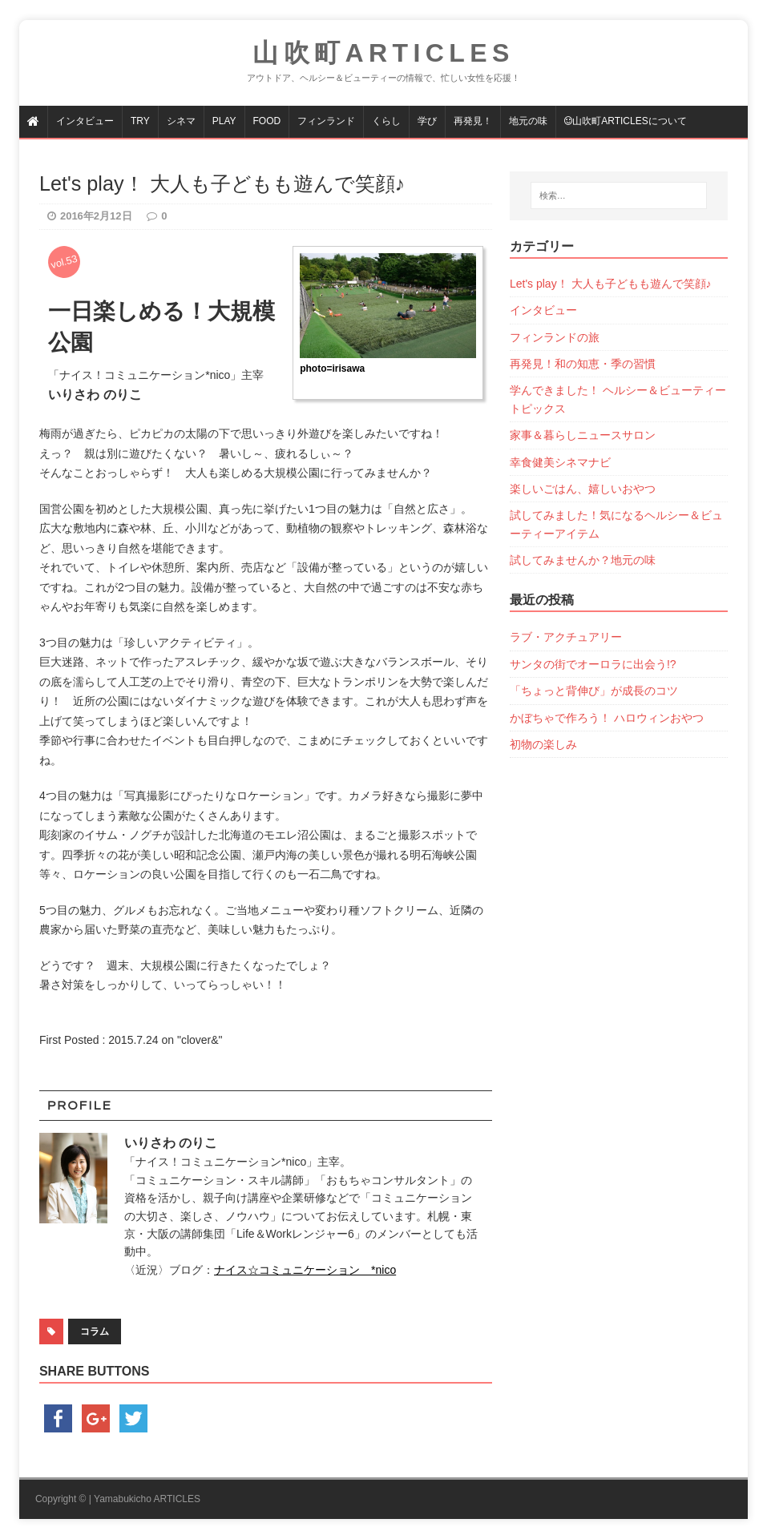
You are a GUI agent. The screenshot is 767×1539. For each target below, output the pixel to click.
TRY (140, 121)
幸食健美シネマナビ (560, 462)
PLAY (224, 121)
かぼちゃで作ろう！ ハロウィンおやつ (607, 717)
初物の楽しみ (543, 744)
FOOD (267, 121)
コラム (94, 1331)
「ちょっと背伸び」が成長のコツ (594, 690)
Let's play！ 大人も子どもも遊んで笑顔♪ (611, 283)
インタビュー (85, 121)
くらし (386, 121)
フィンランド (326, 121)
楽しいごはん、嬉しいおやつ (583, 488)
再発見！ (473, 121)
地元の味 (528, 121)
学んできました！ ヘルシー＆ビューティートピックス (618, 399)
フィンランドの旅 (554, 337)
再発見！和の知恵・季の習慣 (583, 363)
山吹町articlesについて (625, 121)
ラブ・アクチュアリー (566, 637)
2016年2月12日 (96, 216)
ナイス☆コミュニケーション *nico (305, 1269)
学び (427, 121)
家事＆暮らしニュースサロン (583, 435)
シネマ (181, 121)
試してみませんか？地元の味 (583, 560)
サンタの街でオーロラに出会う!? (593, 664)
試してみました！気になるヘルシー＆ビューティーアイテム (616, 524)
